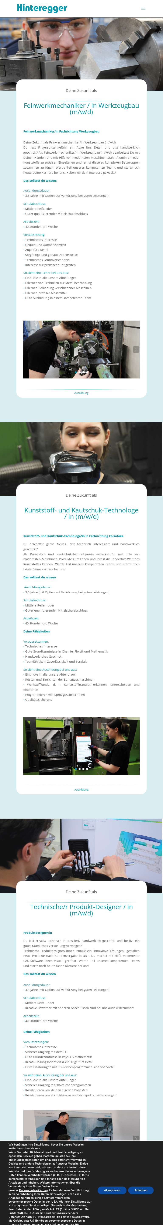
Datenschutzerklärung (33, 1190)
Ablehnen (140, 1192)
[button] (27, 349)
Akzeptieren (111, 1192)
